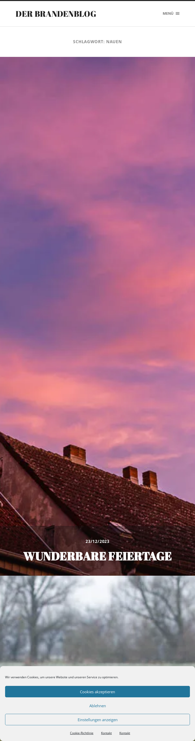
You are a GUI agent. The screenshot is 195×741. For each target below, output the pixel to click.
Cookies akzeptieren (97, 691)
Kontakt (106, 733)
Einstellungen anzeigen (98, 719)
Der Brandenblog (56, 13)
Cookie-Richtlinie (81, 733)
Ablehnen (97, 705)
